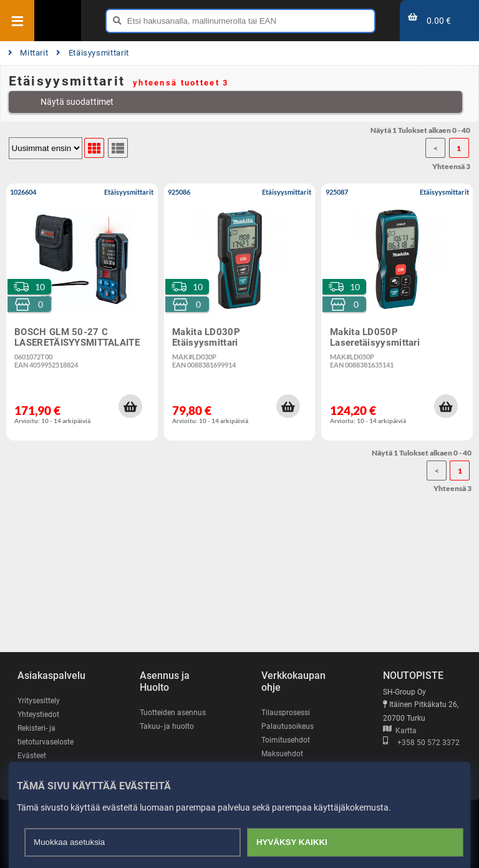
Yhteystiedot (38, 714)
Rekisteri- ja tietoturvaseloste (45, 735)
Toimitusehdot (285, 740)
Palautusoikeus (287, 726)
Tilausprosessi (285, 712)
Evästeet (31, 755)
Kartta (400, 730)
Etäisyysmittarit (92, 52)
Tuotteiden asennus (173, 712)
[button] (130, 406)
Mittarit (28, 52)
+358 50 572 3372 (421, 742)
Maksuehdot (282, 753)
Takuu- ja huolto (167, 726)
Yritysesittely (38, 700)
